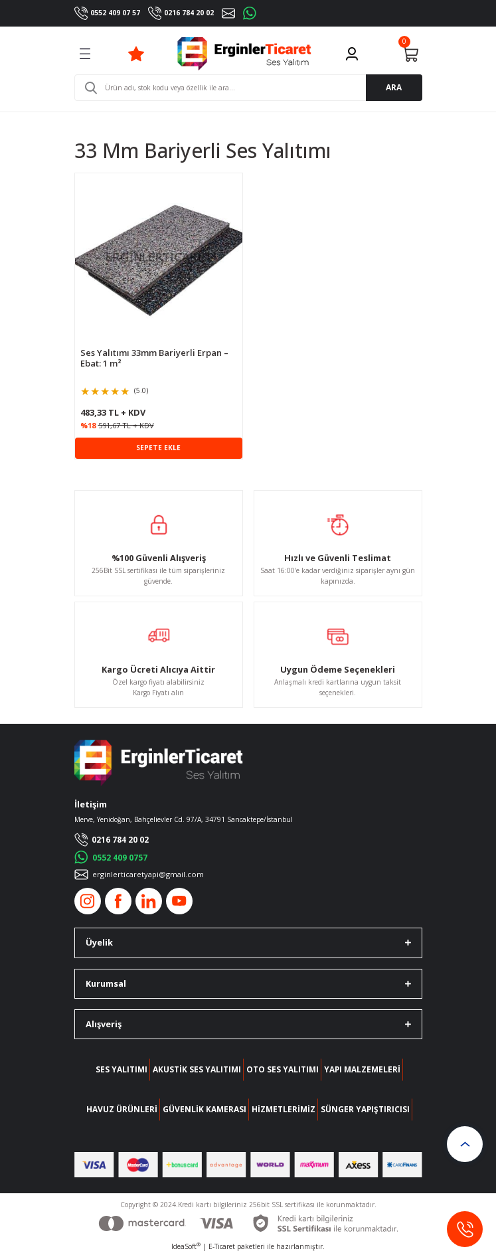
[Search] (248, 87)
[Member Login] (352, 54)
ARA (394, 87)
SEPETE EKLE (158, 447)
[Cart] (410, 54)
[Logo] (244, 53)
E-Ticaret (221, 1246)
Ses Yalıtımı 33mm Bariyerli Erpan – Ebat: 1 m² (154, 358)
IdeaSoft (186, 1246)
